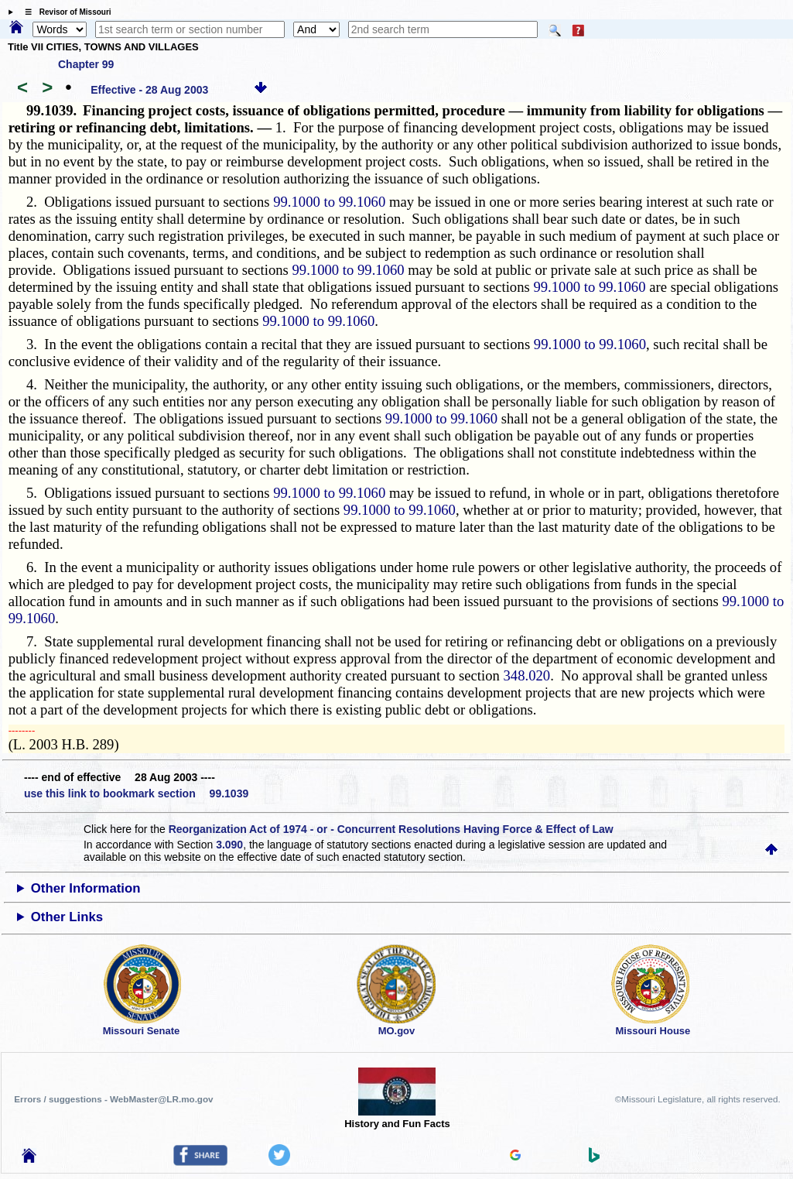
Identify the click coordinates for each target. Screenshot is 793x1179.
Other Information (86, 888)
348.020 (526, 675)
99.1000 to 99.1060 (329, 202)
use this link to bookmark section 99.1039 (136, 793)
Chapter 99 (86, 64)
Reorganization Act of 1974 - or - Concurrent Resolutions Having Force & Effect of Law (391, 829)
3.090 (229, 844)
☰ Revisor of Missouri (64, 12)
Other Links (67, 917)
